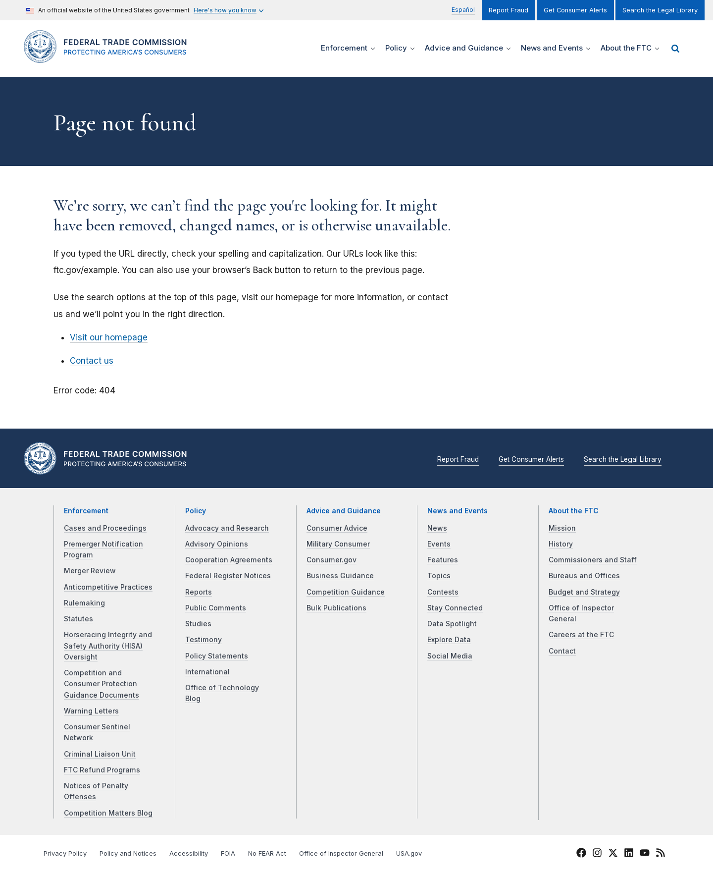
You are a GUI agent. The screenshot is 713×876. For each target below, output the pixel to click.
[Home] (109, 57)
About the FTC (574, 511)
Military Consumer (338, 544)
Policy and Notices (128, 853)
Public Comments (215, 608)
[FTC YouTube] (645, 854)
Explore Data (449, 640)
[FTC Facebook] (581, 854)
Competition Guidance (345, 592)
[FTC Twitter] (613, 852)
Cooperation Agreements (228, 560)
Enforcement (86, 511)
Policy (195, 511)
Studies (198, 624)
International (207, 672)
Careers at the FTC (581, 635)
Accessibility (188, 853)
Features (442, 560)
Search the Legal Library (660, 10)
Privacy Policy (65, 853)
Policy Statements (216, 656)
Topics (439, 576)
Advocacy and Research (227, 528)
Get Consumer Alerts (575, 10)
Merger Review (90, 571)
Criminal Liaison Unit (100, 754)
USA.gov (409, 853)
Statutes (78, 619)
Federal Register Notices (228, 576)
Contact (562, 651)
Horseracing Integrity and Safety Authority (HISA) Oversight (108, 646)
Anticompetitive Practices (108, 587)
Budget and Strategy (584, 592)
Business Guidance (340, 576)
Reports (198, 592)
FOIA (228, 853)
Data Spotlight (452, 624)
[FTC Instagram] (597, 854)
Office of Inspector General (341, 853)
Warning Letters (91, 711)
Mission (562, 528)
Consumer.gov (331, 560)
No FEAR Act (267, 853)
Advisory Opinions (216, 544)
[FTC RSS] (660, 854)
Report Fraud (508, 10)
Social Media (449, 656)
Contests (442, 592)
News (437, 528)
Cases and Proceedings (105, 528)
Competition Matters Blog (108, 813)
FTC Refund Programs (102, 770)
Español (463, 9)
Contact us (91, 361)
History (561, 544)
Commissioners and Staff (593, 560)
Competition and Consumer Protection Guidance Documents (101, 684)
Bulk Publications (336, 608)
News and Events (457, 511)
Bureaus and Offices (584, 576)
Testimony (203, 640)
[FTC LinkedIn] (629, 854)
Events (439, 544)
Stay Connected (455, 608)
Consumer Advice (336, 528)
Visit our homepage (109, 337)
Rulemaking (84, 603)
